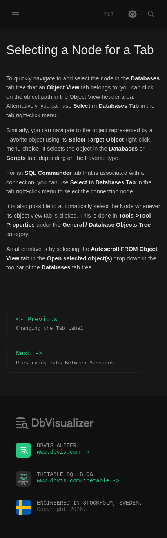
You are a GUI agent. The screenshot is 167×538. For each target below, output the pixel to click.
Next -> (75, 358)
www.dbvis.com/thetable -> (78, 482)
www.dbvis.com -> (63, 454)
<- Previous (75, 324)
